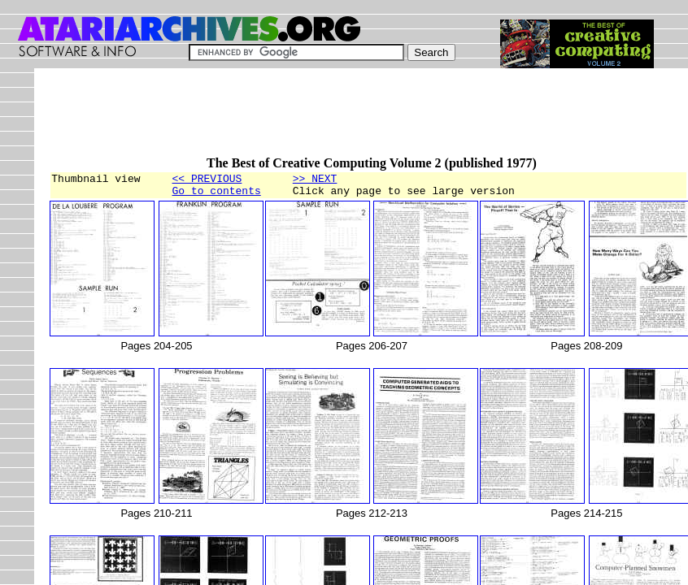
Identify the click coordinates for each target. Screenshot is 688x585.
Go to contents (216, 195)
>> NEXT (315, 180)
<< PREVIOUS (207, 180)
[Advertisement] (345, 119)
